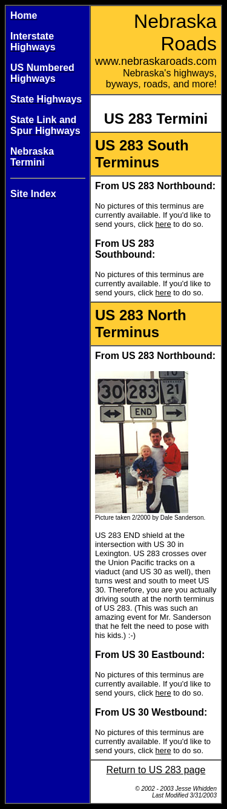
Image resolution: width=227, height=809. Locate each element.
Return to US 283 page (156, 770)
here (163, 224)
